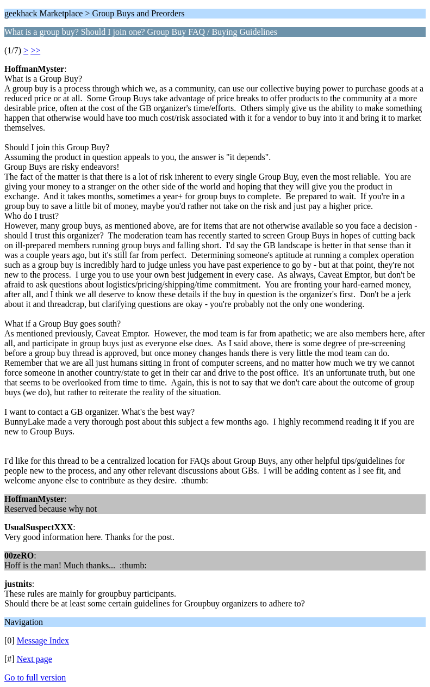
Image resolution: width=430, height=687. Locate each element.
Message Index (43, 640)
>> (35, 50)
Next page (34, 659)
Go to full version (35, 677)
